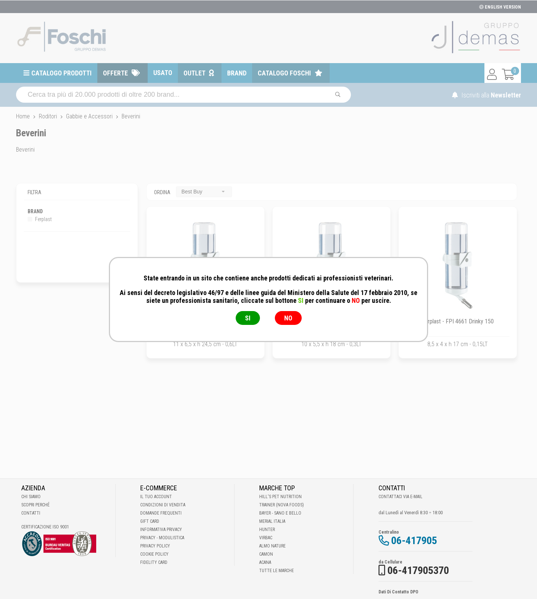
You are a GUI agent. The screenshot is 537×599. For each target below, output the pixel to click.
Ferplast (40, 219)
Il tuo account (156, 496)
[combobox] (204, 191)
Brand (236, 73)
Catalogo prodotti (61, 73)
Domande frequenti (161, 513)
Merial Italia (272, 521)
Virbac (265, 537)
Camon (266, 554)
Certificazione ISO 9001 (45, 527)
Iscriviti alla (486, 95)
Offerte (115, 73)
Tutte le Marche (276, 570)
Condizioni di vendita (162, 505)
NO (288, 318)
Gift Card (149, 521)
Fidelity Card (153, 562)
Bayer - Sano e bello (280, 513)
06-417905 (414, 540)
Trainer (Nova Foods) (281, 505)
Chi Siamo (31, 496)
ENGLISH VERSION (500, 7)
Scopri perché (35, 505)
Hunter (267, 529)
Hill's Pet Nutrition (280, 496)
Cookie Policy (154, 554)
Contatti (30, 513)
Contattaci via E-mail (401, 496)
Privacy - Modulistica (162, 537)
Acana (265, 562)
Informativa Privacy (161, 529)
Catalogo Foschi (284, 73)
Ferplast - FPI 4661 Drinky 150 (458, 321)
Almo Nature (272, 546)
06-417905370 (418, 570)
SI (248, 318)
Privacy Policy (155, 546)
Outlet (194, 73)
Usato (162, 73)
